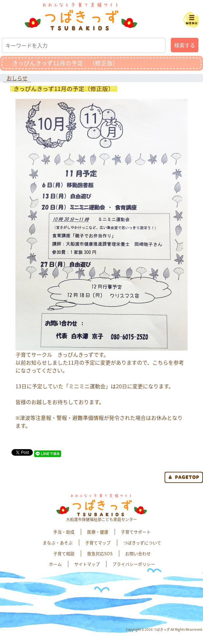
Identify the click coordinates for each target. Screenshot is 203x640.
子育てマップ (98, 542)
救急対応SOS (100, 553)
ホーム (55, 564)
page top (184, 477)
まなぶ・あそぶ (58, 542)
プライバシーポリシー (133, 564)
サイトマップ (87, 564)
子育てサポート (136, 532)
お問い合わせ (138, 553)
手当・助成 (64, 532)
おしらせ (17, 78)
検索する (184, 45)
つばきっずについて (142, 542)
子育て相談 (64, 553)
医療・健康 (97, 532)
